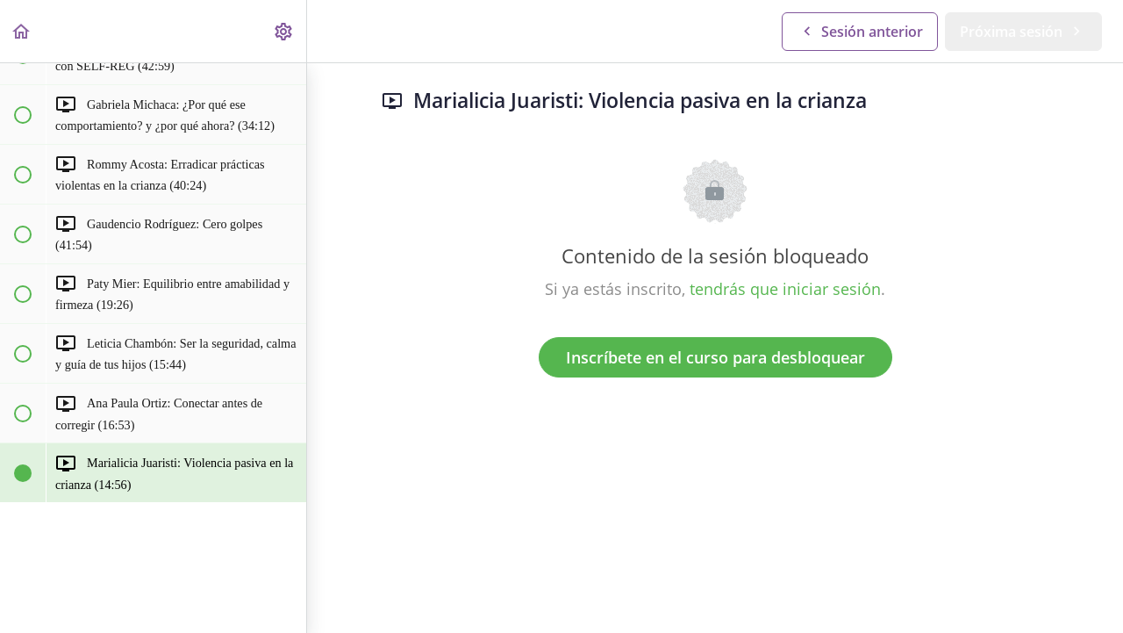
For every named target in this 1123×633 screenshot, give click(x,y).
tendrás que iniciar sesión (785, 288)
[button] (22, 31)
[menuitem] (284, 31)
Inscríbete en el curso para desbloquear (715, 357)
